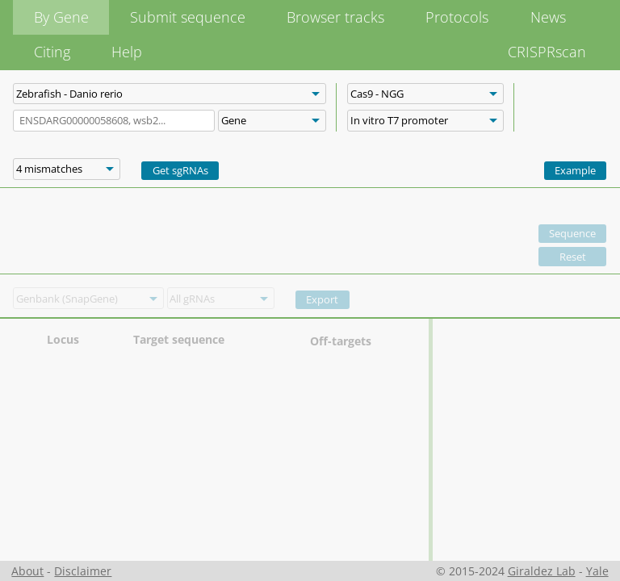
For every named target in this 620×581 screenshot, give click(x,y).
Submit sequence (187, 17)
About (27, 571)
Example (575, 170)
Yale (597, 571)
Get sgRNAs (180, 170)
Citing (52, 51)
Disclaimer (82, 571)
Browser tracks (335, 17)
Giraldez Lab (542, 571)
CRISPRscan (547, 51)
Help (126, 51)
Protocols (456, 17)
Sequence (572, 233)
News (548, 17)
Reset (572, 256)
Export (322, 299)
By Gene (61, 17)
